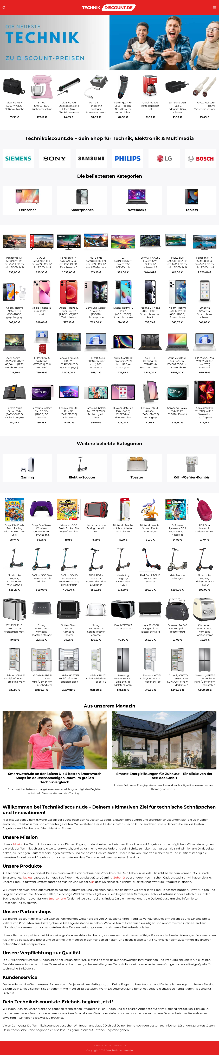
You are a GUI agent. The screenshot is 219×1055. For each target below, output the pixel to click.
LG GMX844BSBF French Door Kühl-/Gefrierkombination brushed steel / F (46, 680)
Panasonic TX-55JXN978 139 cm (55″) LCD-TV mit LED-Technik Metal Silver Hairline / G (14, 265)
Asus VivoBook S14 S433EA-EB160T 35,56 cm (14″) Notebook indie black (177, 364)
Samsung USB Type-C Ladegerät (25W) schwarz (177, 107)
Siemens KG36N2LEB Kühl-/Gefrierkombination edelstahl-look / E (155, 678)
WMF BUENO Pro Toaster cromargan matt (14, 628)
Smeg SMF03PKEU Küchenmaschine (41, 105)
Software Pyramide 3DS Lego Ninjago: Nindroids (177, 530)
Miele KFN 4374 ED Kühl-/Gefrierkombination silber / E (101, 678)
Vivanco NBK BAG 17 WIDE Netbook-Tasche (14, 105)
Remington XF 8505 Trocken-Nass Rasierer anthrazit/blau (123, 107)
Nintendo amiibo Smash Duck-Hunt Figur (150, 528)
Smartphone (57, 898)
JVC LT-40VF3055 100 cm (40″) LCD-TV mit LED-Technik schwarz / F (42, 264)
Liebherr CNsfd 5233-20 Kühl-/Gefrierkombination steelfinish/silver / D (19, 678)
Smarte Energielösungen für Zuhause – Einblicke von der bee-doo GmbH (164, 776)
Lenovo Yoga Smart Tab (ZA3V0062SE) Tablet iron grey (14, 412)
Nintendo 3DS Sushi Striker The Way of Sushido (69, 528)
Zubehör (119, 877)
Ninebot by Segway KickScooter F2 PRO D (205, 580)
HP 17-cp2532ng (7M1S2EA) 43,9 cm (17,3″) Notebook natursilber (204, 364)
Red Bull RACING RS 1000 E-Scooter (150, 578)
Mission (18, 844)
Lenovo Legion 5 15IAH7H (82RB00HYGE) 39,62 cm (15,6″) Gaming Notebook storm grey (69, 367)
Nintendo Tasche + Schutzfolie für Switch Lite (123, 528)
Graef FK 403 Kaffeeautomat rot (150, 105)
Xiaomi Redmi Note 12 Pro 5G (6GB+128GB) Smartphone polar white (177, 314)
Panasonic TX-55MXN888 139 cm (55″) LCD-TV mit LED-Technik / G (205, 264)
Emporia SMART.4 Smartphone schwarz (204, 312)
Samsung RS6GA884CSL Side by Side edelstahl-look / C (123, 682)
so (92, 881)
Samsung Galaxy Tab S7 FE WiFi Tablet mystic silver (96, 412)
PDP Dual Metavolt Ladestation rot (204, 528)
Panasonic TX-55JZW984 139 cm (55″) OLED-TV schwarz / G (69, 262)
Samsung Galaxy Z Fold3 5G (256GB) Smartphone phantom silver (96, 314)
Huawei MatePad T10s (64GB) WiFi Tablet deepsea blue (123, 412)
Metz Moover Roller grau (177, 577)
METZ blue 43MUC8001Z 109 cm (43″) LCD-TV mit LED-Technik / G (177, 264)
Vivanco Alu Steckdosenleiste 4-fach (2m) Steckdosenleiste (69, 107)
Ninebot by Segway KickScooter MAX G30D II (14, 580)
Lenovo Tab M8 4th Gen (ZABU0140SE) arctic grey (150, 412)
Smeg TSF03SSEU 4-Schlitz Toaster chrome (96, 630)
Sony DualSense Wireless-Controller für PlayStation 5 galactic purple (41, 532)
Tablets (28, 877)
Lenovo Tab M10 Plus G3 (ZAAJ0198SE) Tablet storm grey (68, 414)
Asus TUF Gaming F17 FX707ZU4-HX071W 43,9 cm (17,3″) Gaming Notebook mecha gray (150, 367)
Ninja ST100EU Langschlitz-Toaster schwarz (150, 628)
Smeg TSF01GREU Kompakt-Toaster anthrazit (42, 630)
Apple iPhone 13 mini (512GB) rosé (41, 311)
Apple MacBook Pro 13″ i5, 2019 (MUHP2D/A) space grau (123, 362)
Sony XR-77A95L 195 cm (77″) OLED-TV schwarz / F (150, 262)
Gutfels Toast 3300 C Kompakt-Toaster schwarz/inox (68, 632)
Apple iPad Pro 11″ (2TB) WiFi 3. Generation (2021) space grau (204, 414)
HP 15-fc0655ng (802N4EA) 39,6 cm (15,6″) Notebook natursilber (96, 364)
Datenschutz (117, 1045)
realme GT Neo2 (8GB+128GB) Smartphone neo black (150, 312)
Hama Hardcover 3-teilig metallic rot (96, 528)
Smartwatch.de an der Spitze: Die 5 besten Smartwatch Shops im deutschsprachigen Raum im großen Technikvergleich (54, 778)
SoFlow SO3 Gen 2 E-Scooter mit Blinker (42, 578)
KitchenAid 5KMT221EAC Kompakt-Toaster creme (204, 630)
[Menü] (214, 7)
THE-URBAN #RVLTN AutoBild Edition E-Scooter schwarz (96, 582)
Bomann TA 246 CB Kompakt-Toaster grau (177, 628)
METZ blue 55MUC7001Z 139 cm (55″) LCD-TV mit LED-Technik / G (96, 264)
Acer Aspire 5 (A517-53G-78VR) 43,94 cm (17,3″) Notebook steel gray (14, 364)
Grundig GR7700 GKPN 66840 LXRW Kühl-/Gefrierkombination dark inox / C (182, 680)
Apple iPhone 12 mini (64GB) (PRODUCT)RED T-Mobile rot (69, 312)
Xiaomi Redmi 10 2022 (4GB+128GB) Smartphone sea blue (123, 314)
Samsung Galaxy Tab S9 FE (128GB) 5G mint (177, 411)
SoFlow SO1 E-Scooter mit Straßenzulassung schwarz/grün (69, 580)
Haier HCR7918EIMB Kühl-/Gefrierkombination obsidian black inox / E (74, 678)
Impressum (100, 1045)
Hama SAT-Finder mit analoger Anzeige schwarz (96, 107)
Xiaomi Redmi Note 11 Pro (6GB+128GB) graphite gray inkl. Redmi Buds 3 (14, 315)
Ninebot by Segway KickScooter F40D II (123, 580)
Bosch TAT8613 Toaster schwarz (123, 627)
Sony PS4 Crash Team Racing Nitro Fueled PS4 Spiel (14, 530)
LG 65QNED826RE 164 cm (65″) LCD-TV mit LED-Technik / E (123, 264)
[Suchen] (4, 7)
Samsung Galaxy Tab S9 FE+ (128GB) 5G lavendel (42, 412)
